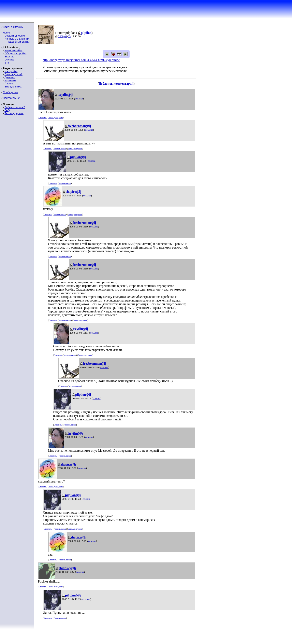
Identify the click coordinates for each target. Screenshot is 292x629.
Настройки (10, 71)
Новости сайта (13, 50)
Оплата (9, 59)
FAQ (7, 110)
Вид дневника (12, 86)
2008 (60, 36)
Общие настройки (15, 53)
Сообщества (10, 92)
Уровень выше (60, 149)
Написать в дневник (16, 38)
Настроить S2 (11, 97)
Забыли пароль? (14, 107)
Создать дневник (14, 35)
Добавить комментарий (116, 83)
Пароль (9, 83)
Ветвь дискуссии (55, 117)
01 (65, 36)
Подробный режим (18, 41)
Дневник (9, 77)
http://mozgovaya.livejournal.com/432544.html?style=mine (81, 60)
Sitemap (9, 56)
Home (6, 32)
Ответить (42, 117)
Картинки (10, 80)
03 (69, 36)
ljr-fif (7, 62)
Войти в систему (13, 26)
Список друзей (13, 74)
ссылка (79, 98)
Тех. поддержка (13, 113)
